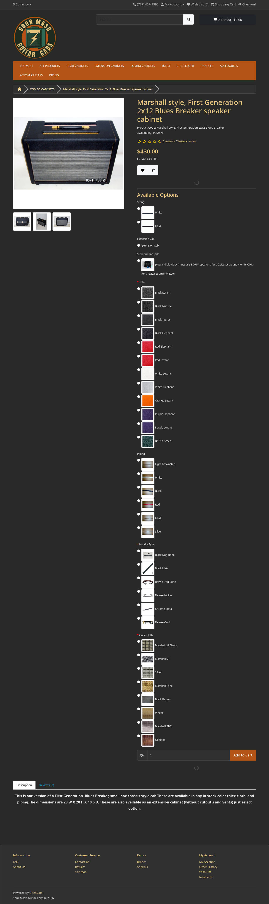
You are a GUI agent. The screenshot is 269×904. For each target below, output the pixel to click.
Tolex (142, 282)
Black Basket (156, 699)
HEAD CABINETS (77, 66)
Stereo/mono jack (148, 254)
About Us (19, 867)
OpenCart (35, 893)
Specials (142, 867)
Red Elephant (156, 346)
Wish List (205, 872)
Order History (208, 867)
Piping (141, 454)
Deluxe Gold (155, 622)
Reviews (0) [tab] (46, 785)
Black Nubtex (156, 306)
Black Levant (155, 292)
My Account (207, 862)
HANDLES (207, 66)
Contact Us (82, 862)
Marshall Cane (157, 686)
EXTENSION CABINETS (109, 66)
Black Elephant (157, 333)
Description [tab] (24, 785)
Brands (142, 862)
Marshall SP (155, 659)
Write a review (187, 141)
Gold (151, 226)
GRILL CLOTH (185, 66)
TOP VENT (26, 66)
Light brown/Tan (158, 464)
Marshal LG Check (159, 645)
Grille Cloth (146, 635)
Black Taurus (156, 319)
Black (151, 491)
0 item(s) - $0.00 (227, 19)
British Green (156, 441)
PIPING (54, 75)
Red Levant (155, 360)
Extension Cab (146, 239)
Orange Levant (157, 400)
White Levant (156, 373)
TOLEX (166, 66)
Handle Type (146, 544)
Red (150, 504)
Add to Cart (242, 755)
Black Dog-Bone (158, 555)
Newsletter (206, 877)
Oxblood (153, 740)
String (141, 202)
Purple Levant (156, 427)
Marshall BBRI (156, 726)
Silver (151, 531)
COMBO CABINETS (142, 66)
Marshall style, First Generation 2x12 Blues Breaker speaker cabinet (107, 89)
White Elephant (157, 387)
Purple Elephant (158, 414)
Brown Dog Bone (158, 582)
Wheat (152, 713)
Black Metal (155, 568)
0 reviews (168, 141)
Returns (80, 867)
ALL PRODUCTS (50, 66)
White (151, 212)
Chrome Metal (157, 609)
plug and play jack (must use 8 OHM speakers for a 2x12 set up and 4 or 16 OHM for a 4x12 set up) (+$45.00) (197, 267)
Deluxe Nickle (156, 595)
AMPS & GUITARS (31, 75)
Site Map (81, 872)
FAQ (16, 862)
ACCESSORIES (229, 66)
